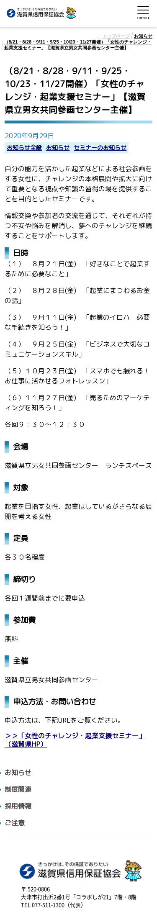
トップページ (116, 36)
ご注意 (15, 823)
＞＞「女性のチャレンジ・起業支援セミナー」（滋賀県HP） (75, 740)
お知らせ (143, 36)
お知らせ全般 (24, 148)
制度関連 (18, 790)
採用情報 (18, 806)
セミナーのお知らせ (100, 148)
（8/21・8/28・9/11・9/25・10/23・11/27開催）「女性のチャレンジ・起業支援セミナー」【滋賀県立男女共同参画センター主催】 (78, 44)
